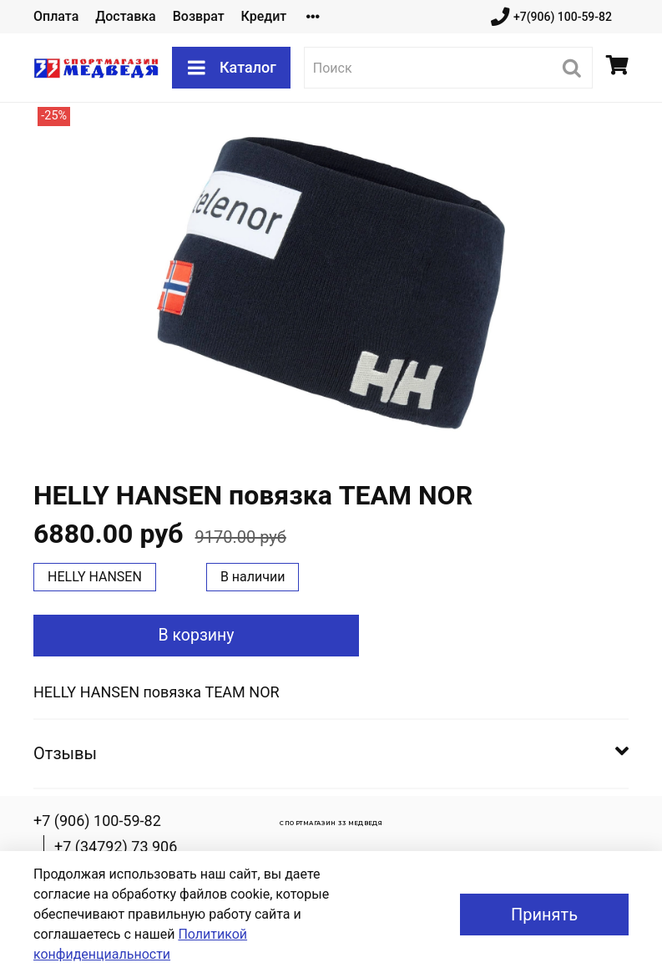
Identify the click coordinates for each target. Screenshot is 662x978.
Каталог (231, 68)
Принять (544, 915)
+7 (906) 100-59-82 (97, 820)
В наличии (253, 577)
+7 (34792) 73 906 (115, 846)
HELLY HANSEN (95, 577)
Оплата (55, 16)
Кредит (264, 16)
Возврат (199, 16)
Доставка (125, 16)
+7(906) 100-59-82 (551, 17)
